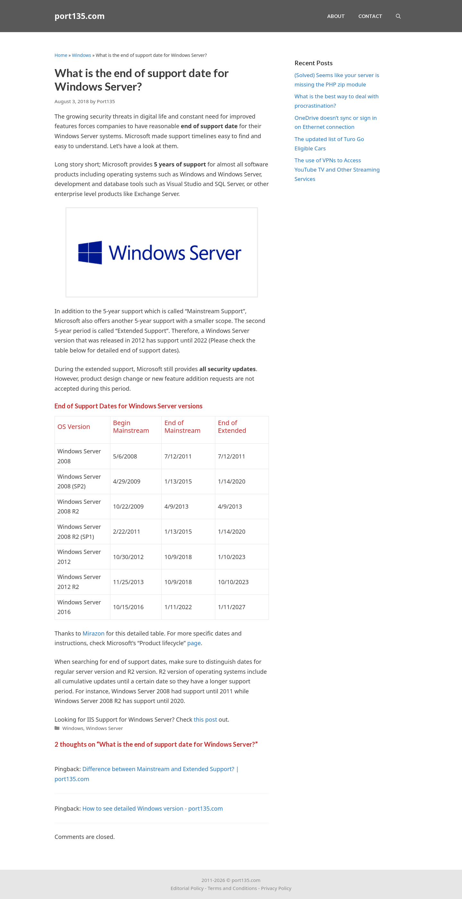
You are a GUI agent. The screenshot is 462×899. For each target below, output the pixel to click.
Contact (370, 16)
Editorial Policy (187, 888)
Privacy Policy (276, 888)
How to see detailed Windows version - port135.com (152, 808)
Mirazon (93, 633)
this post (205, 719)
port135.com (80, 16)
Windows (81, 55)
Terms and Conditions (232, 888)
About (336, 16)
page (194, 643)
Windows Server (104, 728)
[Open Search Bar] (398, 16)
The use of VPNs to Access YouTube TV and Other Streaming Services (337, 169)
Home (61, 55)
